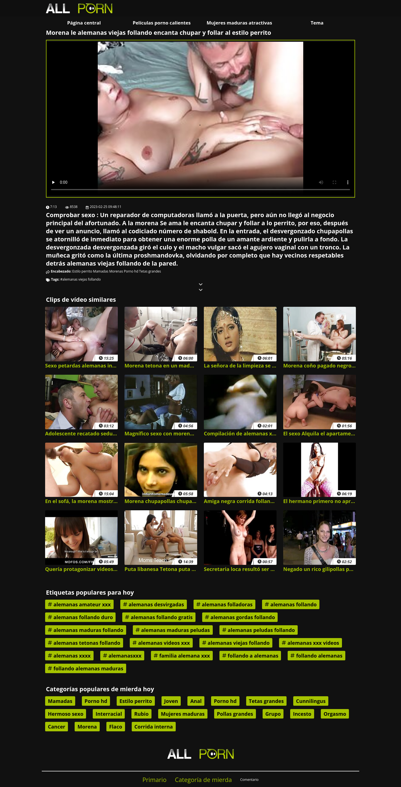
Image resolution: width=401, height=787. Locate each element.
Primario (154, 780)
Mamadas (100, 271)
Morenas (116, 271)
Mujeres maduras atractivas (239, 22)
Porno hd (131, 271)
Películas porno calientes (161, 22)
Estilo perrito (82, 271)
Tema (316, 22)
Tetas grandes (150, 271)
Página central (84, 22)
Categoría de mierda (203, 780)
